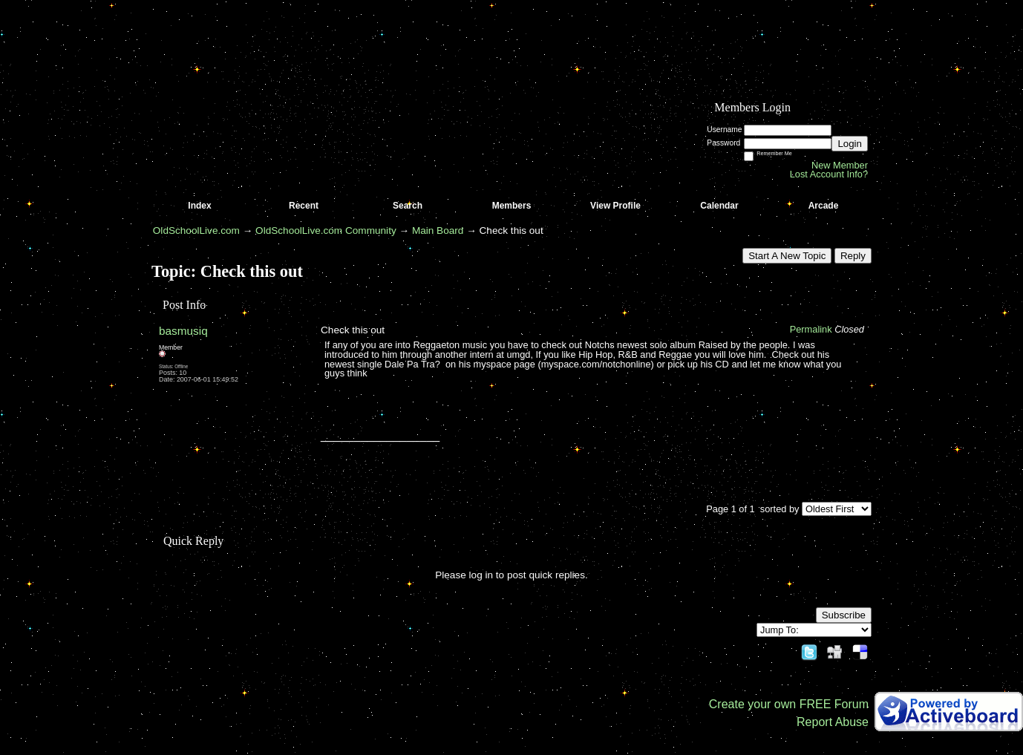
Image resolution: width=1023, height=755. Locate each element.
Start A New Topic (787, 255)
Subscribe (844, 615)
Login (849, 143)
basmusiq (183, 330)
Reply (853, 255)
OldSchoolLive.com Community (325, 230)
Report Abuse (833, 722)
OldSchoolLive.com (196, 230)
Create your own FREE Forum (789, 704)
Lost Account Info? (829, 174)
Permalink (811, 329)
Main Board (438, 230)
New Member (839, 165)
